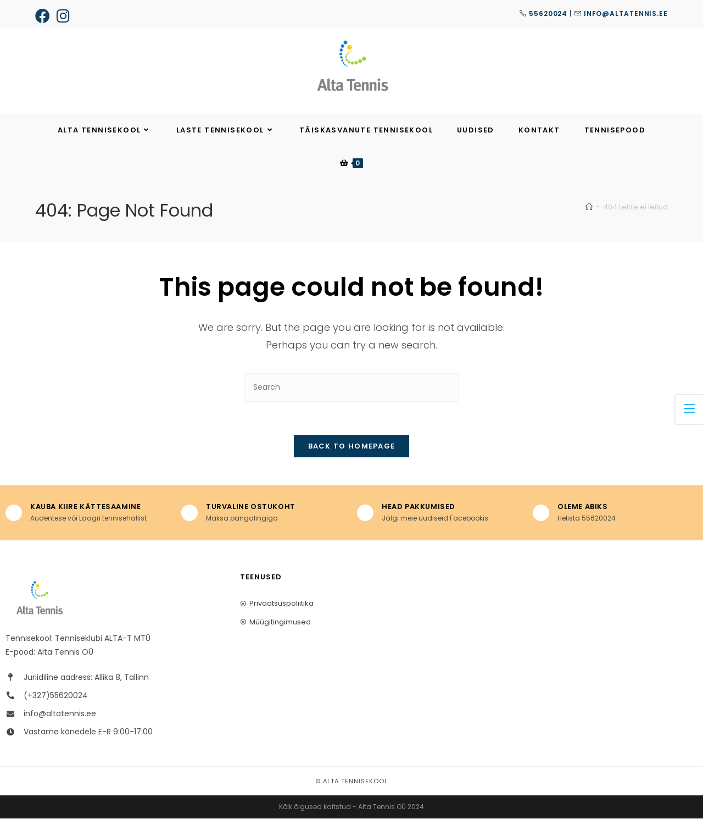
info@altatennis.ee (621, 13)
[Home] (589, 207)
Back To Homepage (351, 446)
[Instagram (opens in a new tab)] (63, 15)
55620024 (543, 13)
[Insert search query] (351, 387)
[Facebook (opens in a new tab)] (44, 15)
